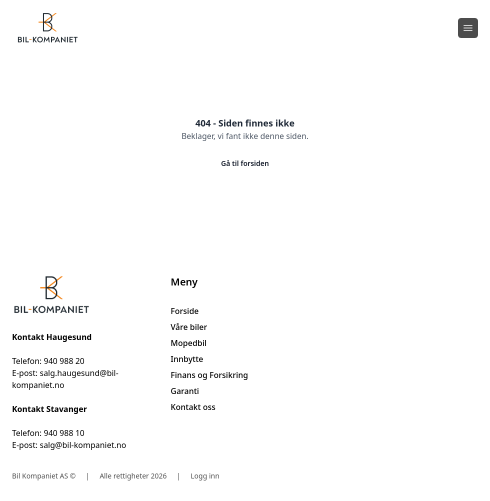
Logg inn (205, 475)
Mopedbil (188, 343)
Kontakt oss (193, 407)
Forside (184, 311)
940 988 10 (64, 433)
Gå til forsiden (245, 163)
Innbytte (186, 359)
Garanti (184, 391)
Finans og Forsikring (209, 375)
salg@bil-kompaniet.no (83, 445)
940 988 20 (64, 361)
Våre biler (188, 327)
